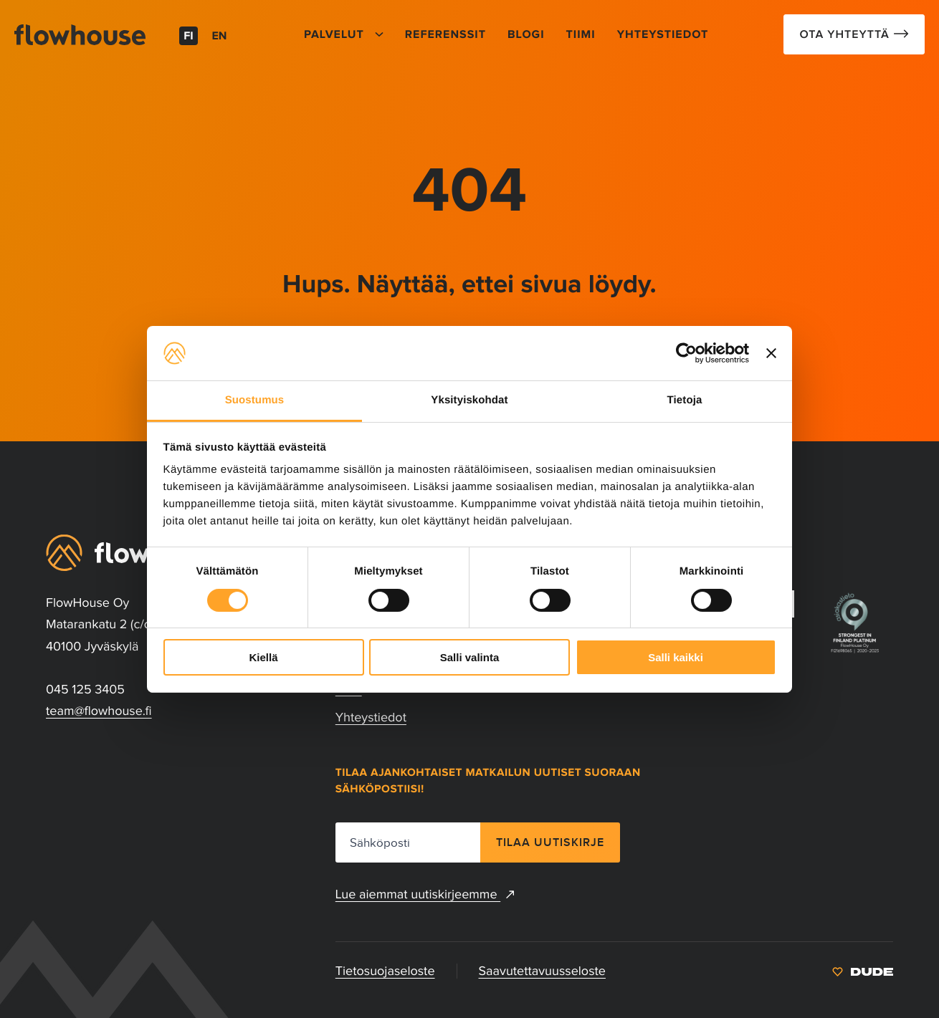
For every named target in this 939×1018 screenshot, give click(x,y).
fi (188, 36)
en (219, 36)
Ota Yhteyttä (846, 34)
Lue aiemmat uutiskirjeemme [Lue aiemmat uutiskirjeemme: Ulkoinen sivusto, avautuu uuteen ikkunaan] (424, 894)
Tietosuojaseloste (385, 971)
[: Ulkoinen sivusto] (862, 971)
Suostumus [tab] (255, 400)
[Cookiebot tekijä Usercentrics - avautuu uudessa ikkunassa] (686, 353)
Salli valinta (470, 657)
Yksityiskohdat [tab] (469, 400)
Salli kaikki (675, 657)
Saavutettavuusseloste (542, 971)
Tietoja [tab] (684, 400)
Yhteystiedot (370, 717)
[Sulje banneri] (771, 353)
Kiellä (263, 657)
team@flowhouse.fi (99, 711)
